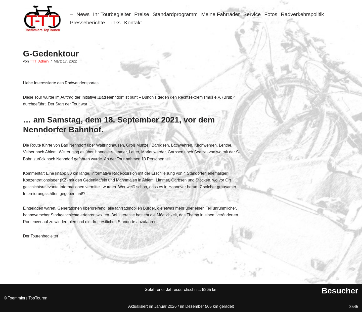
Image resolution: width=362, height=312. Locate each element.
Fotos (270, 14)
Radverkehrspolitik (302, 14)
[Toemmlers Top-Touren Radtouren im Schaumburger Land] (43, 18)
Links (114, 22)
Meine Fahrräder (220, 14)
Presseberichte (87, 22)
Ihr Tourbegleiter (112, 14)
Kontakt (133, 22)
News (82, 14)
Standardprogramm (175, 14)
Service (252, 14)
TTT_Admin (39, 61)
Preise (141, 14)
